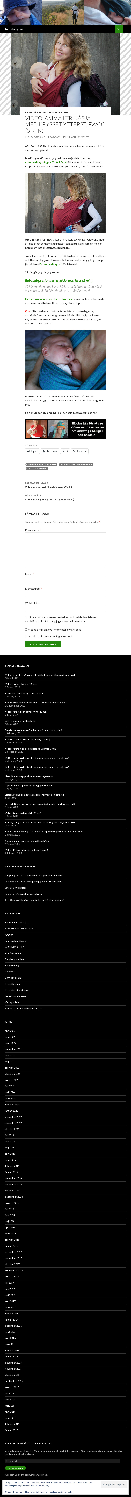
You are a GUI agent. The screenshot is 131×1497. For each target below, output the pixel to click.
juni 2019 (10, 1141)
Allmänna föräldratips (16, 922)
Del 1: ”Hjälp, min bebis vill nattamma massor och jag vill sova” (37, 767)
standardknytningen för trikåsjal (46, 162)
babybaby (55, 137)
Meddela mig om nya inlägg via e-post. (50, 636)
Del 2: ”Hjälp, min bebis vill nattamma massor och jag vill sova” (37, 757)
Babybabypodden (14, 959)
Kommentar (33, 530)
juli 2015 (9, 1393)
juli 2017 (9, 1282)
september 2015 (14, 1381)
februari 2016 (12, 1350)
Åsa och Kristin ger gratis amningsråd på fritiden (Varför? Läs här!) (40, 803)
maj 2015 (10, 1405)
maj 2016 (10, 1331)
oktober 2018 (12, 1190)
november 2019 (13, 1122)
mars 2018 (10, 1233)
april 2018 (10, 1227)
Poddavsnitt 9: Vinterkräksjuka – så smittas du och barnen (36, 702)
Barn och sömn (13, 977)
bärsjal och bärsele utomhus (76, 464)
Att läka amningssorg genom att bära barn (42, 875)
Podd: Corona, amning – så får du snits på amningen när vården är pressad (44, 831)
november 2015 (13, 1368)
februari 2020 (12, 1104)
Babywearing (12, 965)
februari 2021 (12, 1067)
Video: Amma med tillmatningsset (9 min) (65, 485)
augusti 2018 (12, 1202)
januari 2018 (11, 1245)
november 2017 (13, 1258)
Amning (63, 112)
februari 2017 (12, 1313)
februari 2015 (12, 1424)
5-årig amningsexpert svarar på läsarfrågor (27, 840)
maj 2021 (10, 1061)
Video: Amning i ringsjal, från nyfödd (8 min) (65, 497)
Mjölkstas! (20, 887)
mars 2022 (10, 1043)
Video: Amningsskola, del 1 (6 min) (23, 813)
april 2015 (10, 1411)
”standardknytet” (51, 264)
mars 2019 (10, 1159)
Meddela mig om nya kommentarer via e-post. (54, 629)
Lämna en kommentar (77, 137)
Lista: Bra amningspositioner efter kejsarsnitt (29, 776)
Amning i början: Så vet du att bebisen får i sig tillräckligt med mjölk (40, 822)
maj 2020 (10, 1092)
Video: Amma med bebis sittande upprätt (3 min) (30, 748)
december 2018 (13, 1178)
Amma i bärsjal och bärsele (41, 112)
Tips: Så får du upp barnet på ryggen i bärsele (29, 785)
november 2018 (13, 1184)
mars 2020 (10, 1098)
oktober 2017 (12, 1264)
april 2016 (10, 1338)
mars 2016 (10, 1344)
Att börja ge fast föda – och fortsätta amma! (40, 900)
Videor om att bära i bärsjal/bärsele (23, 1008)
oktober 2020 (12, 1073)
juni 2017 (10, 1288)
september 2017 (14, 1270)
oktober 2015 (12, 1374)
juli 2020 (9, 1086)
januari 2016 (11, 1356)
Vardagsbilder (12, 1002)
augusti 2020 (12, 1079)
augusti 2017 (12, 1276)
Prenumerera (15, 1468)
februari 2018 (12, 1239)
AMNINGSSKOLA (14, 946)
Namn (29, 574)
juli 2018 (9, 1209)
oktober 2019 (12, 1129)
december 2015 (13, 1362)
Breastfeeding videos (16, 989)
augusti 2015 (12, 1387)
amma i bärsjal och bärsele (42, 464)
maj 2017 (10, 1295)
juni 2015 (10, 1399)
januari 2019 (11, 1172)
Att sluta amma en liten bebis (20, 720)
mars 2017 (10, 1307)
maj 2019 (10, 1147)
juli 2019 (9, 1135)
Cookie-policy (67, 1492)
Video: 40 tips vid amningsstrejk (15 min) (26, 850)
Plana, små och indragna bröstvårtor (24, 693)
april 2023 (10, 1030)
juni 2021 (10, 1055)
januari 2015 (11, 1430)
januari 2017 (11, 1319)
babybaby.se (14, 29)
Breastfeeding (12, 983)
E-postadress (33, 588)
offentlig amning (37, 469)
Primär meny (127, 29)
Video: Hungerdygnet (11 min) (21, 684)
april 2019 (10, 1153)
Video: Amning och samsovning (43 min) (26, 711)
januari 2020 (11, 1110)
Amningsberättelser (16, 940)
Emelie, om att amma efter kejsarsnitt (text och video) (33, 730)
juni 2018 (10, 1215)
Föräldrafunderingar (15, 996)
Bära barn (10, 971)
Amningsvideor (13, 953)
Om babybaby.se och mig (29, 893)
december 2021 (13, 1049)
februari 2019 (12, 1165)
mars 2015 (10, 1417)
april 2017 (10, 1301)
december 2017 (13, 1252)
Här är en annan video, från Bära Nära (49, 298)
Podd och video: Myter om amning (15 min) (27, 739)
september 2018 (14, 1196)
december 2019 (13, 1116)
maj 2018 (10, 1221)
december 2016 (13, 1325)
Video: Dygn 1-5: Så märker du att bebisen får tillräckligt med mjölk (40, 674)
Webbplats (31, 602)
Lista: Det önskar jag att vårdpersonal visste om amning (34, 794)
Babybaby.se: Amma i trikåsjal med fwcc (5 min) (58, 280)
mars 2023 (10, 1036)
